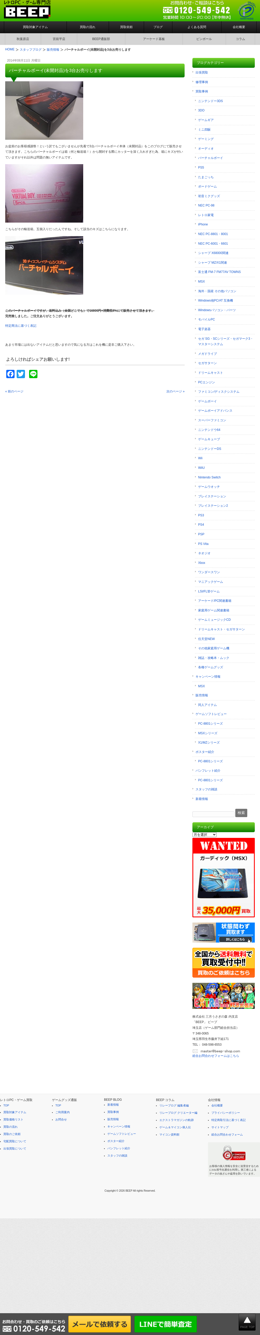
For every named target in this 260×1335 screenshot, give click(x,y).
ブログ (158, 27)
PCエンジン (206, 382)
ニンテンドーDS (209, 449)
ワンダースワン (209, 572)
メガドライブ (207, 354)
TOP (6, 1105)
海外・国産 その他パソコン (217, 291)
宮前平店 (59, 39)
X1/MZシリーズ (209, 742)
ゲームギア (206, 120)
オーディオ (206, 148)
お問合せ (61, 1119)
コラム (240, 39)
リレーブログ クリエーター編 (178, 1112)
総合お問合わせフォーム (227, 1134)
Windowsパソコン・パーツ (217, 310)
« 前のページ (14, 391)
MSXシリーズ (207, 733)
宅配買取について (14, 1141)
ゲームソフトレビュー (211, 714)
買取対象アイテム (35, 27)
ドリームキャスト (210, 373)
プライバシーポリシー (225, 1112)
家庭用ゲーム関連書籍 (213, 610)
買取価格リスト (13, 1119)
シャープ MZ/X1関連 (212, 262)
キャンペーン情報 (208, 676)
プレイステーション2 (213, 506)
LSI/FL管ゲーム (209, 591)
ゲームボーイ (207, 401)
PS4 (201, 524)
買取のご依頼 (12, 1134)
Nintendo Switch (209, 477)
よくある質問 (196, 27)
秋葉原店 (23, 39)
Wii (200, 458)
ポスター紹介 (205, 752)
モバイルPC (206, 319)
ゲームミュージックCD (214, 620)
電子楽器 (204, 329)
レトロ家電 (206, 215)
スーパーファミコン (212, 420)
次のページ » (175, 391)
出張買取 (202, 72)
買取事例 (202, 91)
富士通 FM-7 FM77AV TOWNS (219, 272)
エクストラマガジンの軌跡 (176, 1120)
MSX (201, 281)
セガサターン (207, 363)
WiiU (201, 468)
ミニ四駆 (204, 129)
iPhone (203, 224)
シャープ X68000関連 (213, 253)
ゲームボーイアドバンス (215, 410)
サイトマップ (220, 1127)
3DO (201, 110)
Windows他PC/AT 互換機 (215, 300)
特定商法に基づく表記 (20, 326)
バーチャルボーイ (210, 158)
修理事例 (202, 82)
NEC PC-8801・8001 (213, 234)
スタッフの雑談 (206, 789)
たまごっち (206, 177)
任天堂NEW (206, 639)
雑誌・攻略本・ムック (213, 658)
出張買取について (14, 1148)
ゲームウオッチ (209, 487)
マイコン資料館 (169, 1134)
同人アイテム (207, 705)
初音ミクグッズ (209, 196)
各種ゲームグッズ (210, 667)
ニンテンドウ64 (209, 430)
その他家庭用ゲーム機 (213, 648)
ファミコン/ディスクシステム (218, 391)
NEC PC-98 (206, 205)
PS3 (201, 515)
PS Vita (203, 544)
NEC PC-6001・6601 (213, 243)
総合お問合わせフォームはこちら (215, 1056)
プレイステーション (212, 496)
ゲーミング (206, 139)
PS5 (201, 167)
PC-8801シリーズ (210, 723)
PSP (201, 534)
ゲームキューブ (209, 439)
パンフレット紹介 (208, 770)
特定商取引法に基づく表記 (228, 1120)
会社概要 (239, 27)
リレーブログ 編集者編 (174, 1105)
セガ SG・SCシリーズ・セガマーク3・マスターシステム (225, 341)
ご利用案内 (62, 1112)
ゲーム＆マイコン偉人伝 (175, 1127)
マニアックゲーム (210, 582)
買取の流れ (87, 27)
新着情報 (202, 799)
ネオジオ (204, 553)
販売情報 (202, 695)
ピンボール (204, 39)
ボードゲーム (207, 186)
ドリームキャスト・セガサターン (221, 629)
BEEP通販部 (101, 39)
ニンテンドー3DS (210, 101)
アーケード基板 (154, 39)
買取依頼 (126, 27)
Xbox (201, 563)
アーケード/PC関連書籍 (214, 601)
